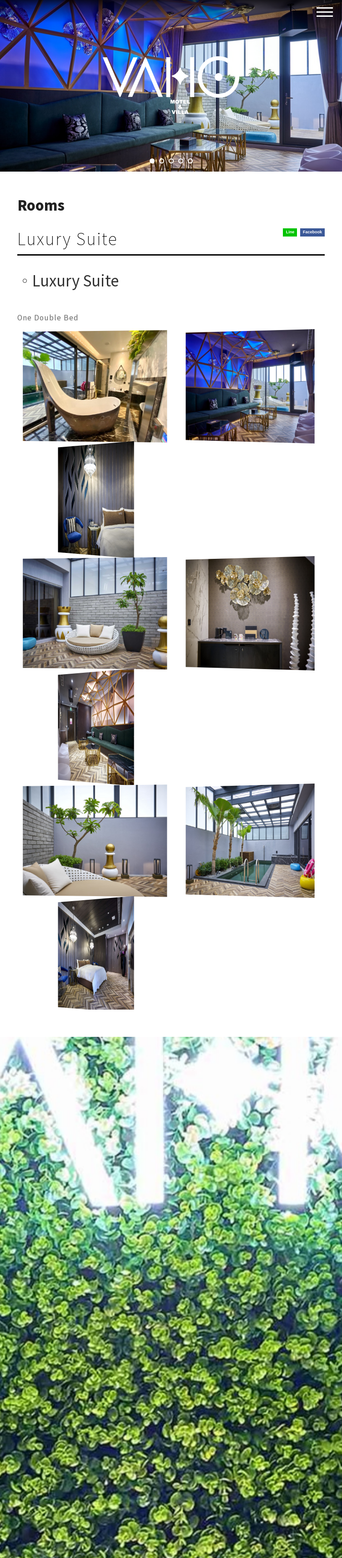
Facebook (312, 232)
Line (290, 232)
